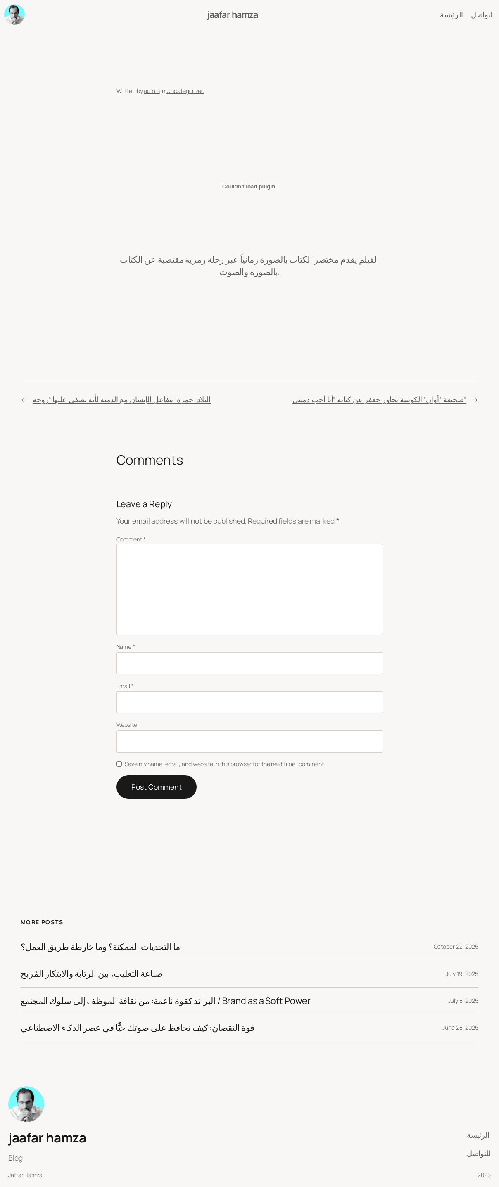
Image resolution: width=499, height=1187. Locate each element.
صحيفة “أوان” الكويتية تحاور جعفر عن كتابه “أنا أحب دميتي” (379, 399)
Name (125, 646)
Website (126, 725)
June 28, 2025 (460, 1027)
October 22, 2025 (456, 946)
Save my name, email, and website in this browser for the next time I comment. (225, 764)
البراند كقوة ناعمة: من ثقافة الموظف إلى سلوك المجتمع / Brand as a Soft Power (165, 1001)
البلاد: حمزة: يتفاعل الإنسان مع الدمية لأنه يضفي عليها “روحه (122, 399)
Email (125, 686)
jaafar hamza (232, 14)
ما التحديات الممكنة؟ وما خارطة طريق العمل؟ (100, 947)
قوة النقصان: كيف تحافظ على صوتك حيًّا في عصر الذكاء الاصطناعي (137, 1028)
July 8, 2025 (463, 1000)
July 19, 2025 (462, 974)
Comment (131, 539)
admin (152, 91)
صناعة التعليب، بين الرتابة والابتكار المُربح (92, 973)
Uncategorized (185, 91)
